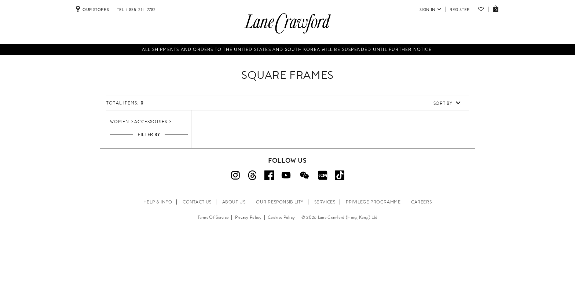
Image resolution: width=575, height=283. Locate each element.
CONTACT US (197, 202)
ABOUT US (234, 202)
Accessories (150, 121)
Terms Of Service (213, 217)
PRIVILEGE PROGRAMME (373, 202)
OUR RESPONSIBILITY (280, 202)
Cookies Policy (281, 217)
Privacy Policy (248, 217)
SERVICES (325, 202)
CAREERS (421, 202)
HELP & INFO (157, 202)
